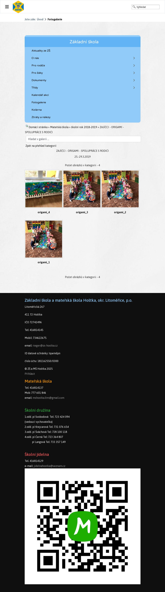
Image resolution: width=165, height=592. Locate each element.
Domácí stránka (38, 127)
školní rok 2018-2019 (84, 127)
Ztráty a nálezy (41, 117)
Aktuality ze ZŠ (41, 50)
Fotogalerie (39, 102)
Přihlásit (30, 373)
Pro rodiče (38, 65)
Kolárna (37, 109)
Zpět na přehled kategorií (41, 145)
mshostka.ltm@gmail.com (48, 397)
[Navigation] (7, 7)
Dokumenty (39, 80)
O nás (35, 58)
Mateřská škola (59, 127)
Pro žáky (37, 73)
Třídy (35, 87)
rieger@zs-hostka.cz (45, 345)
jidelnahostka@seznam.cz (49, 465)
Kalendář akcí (40, 95)
